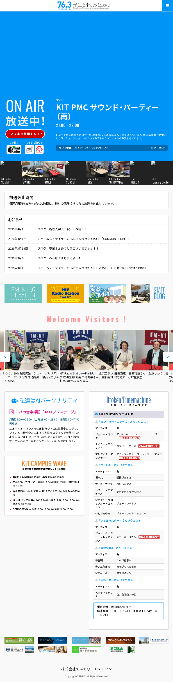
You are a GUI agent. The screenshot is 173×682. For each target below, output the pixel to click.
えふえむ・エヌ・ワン (86, 5)
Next (168, 357)
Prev (5, 357)
